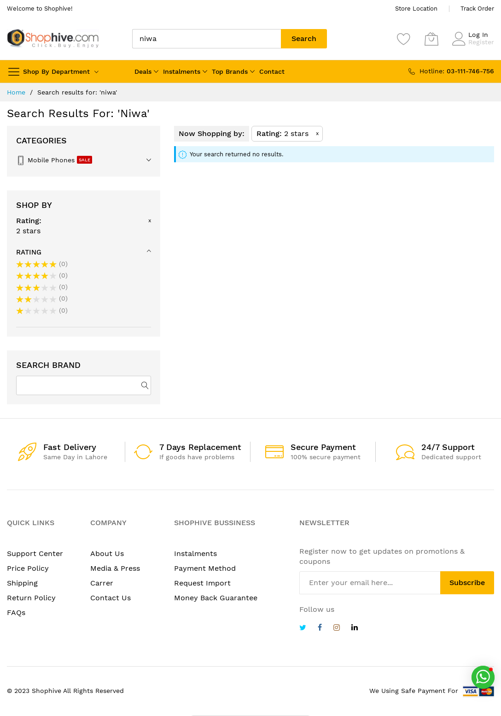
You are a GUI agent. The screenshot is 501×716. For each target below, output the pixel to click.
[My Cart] (431, 38)
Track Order (477, 8)
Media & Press (115, 568)
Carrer (101, 583)
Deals (142, 71)
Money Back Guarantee (215, 597)
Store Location (416, 8)
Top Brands (230, 71)
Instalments (181, 71)
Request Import (202, 583)
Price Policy (28, 568)
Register (481, 42)
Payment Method (205, 568)
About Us (107, 553)
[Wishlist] (404, 38)
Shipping (22, 583)
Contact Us (110, 597)
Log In (478, 34)
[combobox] (206, 38)
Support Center (35, 553)
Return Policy (31, 597)
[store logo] (53, 38)
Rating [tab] (28, 252)
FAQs (16, 612)
